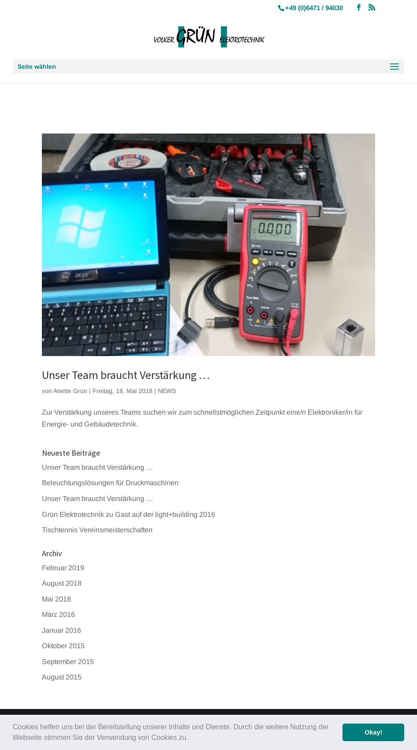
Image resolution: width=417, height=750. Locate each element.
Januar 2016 (61, 630)
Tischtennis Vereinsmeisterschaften (97, 530)
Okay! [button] (373, 732)
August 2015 (62, 677)
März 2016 (58, 614)
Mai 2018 (56, 599)
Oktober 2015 (63, 646)
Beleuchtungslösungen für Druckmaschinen (110, 482)
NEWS (167, 390)
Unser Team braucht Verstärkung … (126, 375)
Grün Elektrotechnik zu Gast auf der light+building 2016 (128, 514)
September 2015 (68, 661)
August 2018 (62, 583)
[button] (191, 738)
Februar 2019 (63, 568)
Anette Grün (70, 390)
